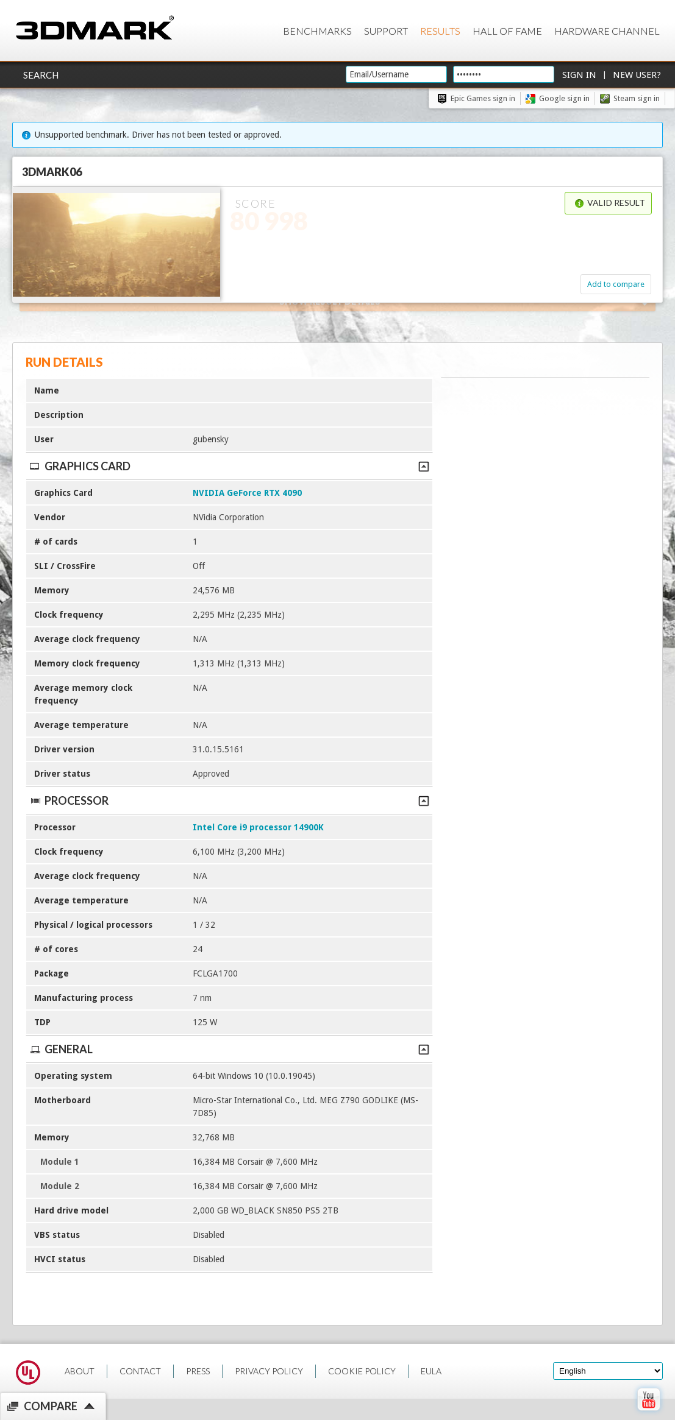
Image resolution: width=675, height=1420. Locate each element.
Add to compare (616, 284)
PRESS (198, 1371)
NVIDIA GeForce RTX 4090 (247, 493)
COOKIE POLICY (362, 1371)
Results (440, 31)
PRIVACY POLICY (269, 1371)
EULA (431, 1371)
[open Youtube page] (648, 1413)
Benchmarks (317, 31)
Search (41, 74)
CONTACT (140, 1371)
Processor (229, 800)
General (229, 1049)
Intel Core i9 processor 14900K (258, 827)
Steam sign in (636, 98)
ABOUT (80, 1371)
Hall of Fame (507, 31)
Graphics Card (229, 466)
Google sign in (564, 98)
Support (386, 31)
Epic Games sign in (483, 98)
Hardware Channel (607, 31)
